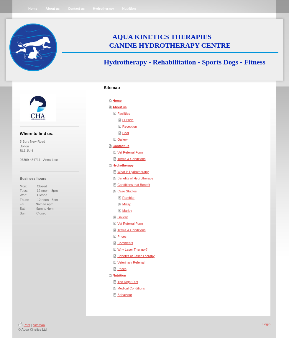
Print (24, 325)
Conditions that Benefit (133, 185)
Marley (127, 210)
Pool (125, 133)
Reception (129, 126)
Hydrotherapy (123, 165)
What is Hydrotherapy (133, 172)
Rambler (128, 197)
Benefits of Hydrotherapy (135, 178)
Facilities (123, 113)
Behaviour (124, 295)
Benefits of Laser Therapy (136, 256)
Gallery (122, 139)
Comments (125, 243)
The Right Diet (127, 282)
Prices (122, 236)
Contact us (121, 146)
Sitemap (39, 325)
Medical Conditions (131, 288)
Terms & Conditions (131, 159)
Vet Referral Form (130, 152)
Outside (128, 120)
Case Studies (127, 191)
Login (266, 324)
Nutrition (119, 275)
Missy (126, 204)
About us (120, 107)
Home (117, 100)
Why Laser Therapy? (132, 249)
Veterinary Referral (130, 262)
